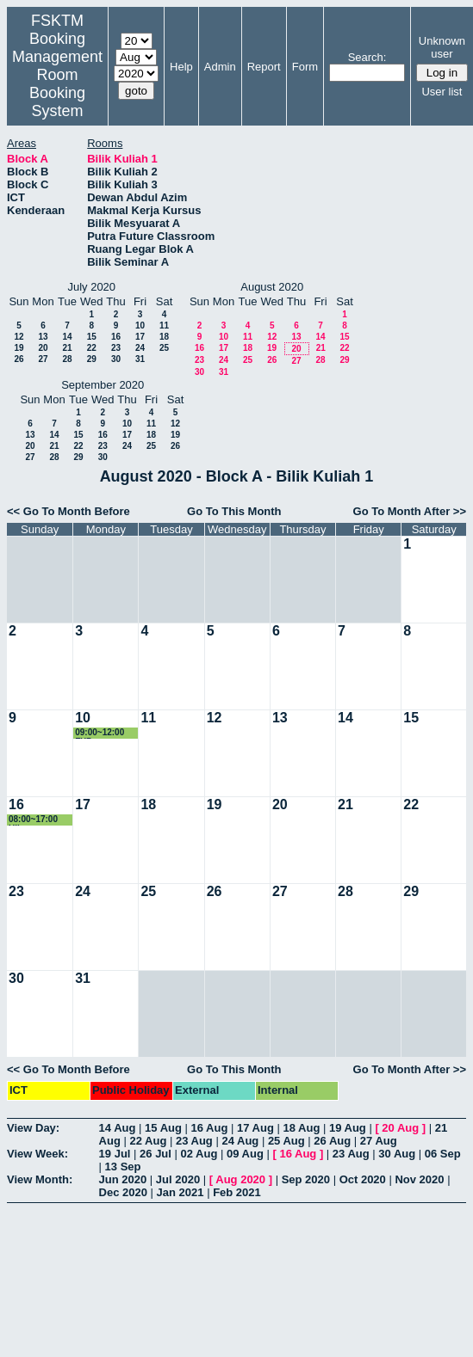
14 (67, 336)
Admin (220, 66)
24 (140, 348)
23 (116, 348)
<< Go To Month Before (68, 511)
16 (116, 336)
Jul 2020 (178, 1179)
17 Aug (255, 1127)
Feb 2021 (237, 1192)
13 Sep (123, 1166)
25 (164, 348)
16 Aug (209, 1127)
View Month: (39, 1179)
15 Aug (163, 1127)
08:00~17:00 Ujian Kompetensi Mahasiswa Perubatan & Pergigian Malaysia (34, 820)
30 (116, 359)
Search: (367, 57)
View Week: (37, 1153)
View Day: (33, 1127)
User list (441, 91)
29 (91, 359)
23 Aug (194, 1140)
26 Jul (155, 1153)
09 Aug (245, 1153)
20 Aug (400, 1127)
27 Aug (378, 1140)
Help (181, 66)
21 (67, 348)
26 (18, 359)
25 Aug (286, 1140)
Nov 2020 (419, 1179)
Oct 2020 (362, 1179)
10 (140, 325)
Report (264, 66)
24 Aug (239, 1140)
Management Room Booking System (57, 84)
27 (42, 359)
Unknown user (442, 47)
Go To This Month (234, 511)
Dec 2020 (123, 1192)
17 (140, 336)
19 (18, 348)
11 (164, 325)
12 (18, 336)
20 (42, 348)
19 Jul (115, 1153)
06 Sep (443, 1153)
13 (42, 336)
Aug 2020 (240, 1179)
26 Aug (332, 1140)
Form (305, 66)
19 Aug (347, 1127)
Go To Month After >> (409, 511)
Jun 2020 (123, 1179)
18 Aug (301, 1127)
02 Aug (199, 1153)
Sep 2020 (306, 1179)
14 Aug (117, 1127)
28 (67, 359)
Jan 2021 (180, 1192)
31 (140, 359)
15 (91, 336)
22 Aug (147, 1140)
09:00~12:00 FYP (99, 733)
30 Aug (396, 1153)
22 (91, 348)
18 (164, 336)
